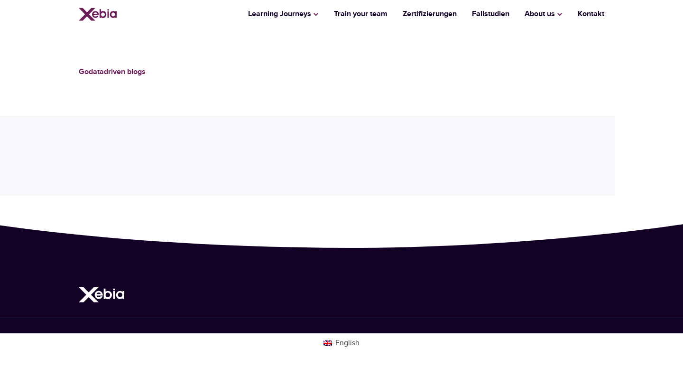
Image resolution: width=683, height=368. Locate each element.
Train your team (361, 14)
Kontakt (591, 14)
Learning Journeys (279, 14)
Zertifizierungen (430, 14)
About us (540, 14)
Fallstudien (490, 14)
